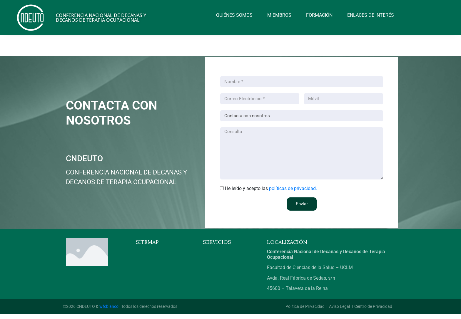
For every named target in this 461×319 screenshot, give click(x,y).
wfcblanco (108, 306)
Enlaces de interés (370, 15)
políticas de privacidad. (293, 188)
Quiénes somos (234, 15)
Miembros (279, 15)
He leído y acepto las (271, 188)
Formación (319, 15)
